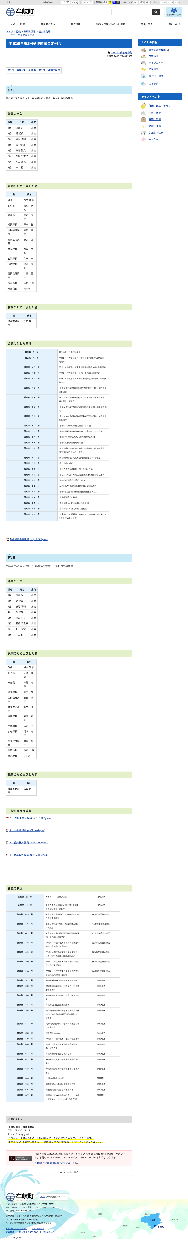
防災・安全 (147, 24)
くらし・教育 (18, 24)
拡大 (136, 2)
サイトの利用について (16, 1228)
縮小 (148, 2)
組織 (18, 31)
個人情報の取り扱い (28, 1232)
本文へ (9, 2)
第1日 (11, 70)
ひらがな (65, 2)
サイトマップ (38, 1228)
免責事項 (10, 1232)
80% (177, 2)
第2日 (42, 70)
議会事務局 (44, 31)
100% (170, 2)
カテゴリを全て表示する (21, 35)
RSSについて (49, 1232)
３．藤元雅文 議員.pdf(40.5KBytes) (28, 842)
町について (175, 24)
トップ (9, 31)
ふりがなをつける (51, 2)
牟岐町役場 (30, 31)
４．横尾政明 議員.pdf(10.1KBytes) (28, 854)
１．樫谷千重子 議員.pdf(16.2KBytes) (30, 818)
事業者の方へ (48, 24)
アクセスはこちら (54, 1197)
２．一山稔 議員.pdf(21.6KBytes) (27, 830)
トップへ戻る (177, 1193)
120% (163, 2)
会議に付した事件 (26, 70)
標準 (105, 2)
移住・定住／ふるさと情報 (110, 24)
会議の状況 (54, 70)
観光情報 (75, 24)
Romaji (74, 2)
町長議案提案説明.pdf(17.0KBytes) (28, 539)
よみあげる (87, 2)
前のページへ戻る (69, 1172)
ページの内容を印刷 (120, 52)
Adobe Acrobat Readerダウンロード (56, 1162)
